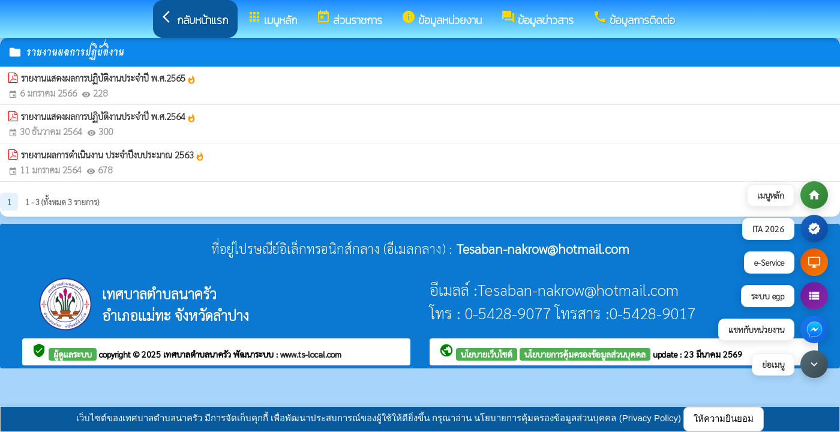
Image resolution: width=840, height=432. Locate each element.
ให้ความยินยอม (724, 418)
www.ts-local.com (310, 354)
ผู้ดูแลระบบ (72, 354)
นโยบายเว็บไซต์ (486, 354)
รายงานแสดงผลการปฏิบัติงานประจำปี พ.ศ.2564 (108, 116)
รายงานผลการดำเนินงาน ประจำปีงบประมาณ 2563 (113, 155)
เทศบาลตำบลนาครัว (198, 354)
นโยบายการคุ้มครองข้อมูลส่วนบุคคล (585, 354)
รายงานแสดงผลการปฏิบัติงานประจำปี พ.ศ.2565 (108, 78)
